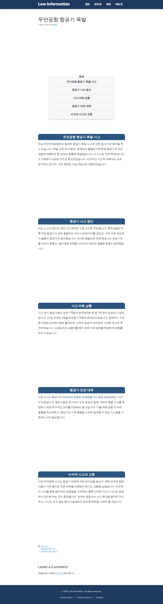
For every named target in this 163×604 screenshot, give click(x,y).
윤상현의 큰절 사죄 (48, 548)
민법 (108, 4)
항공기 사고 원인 (81, 89)
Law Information (54, 4)
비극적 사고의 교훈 (81, 114)
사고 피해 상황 (81, 98)
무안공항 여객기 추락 (49, 551)
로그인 (61, 573)
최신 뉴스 (44, 546)
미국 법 (97, 4)
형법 (87, 4)
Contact (99, 597)
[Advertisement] (81, 47)
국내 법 (119, 4)
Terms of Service (84, 597)
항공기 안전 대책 (81, 106)
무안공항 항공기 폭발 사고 (81, 81)
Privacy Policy (66, 597)
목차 (81, 76)
